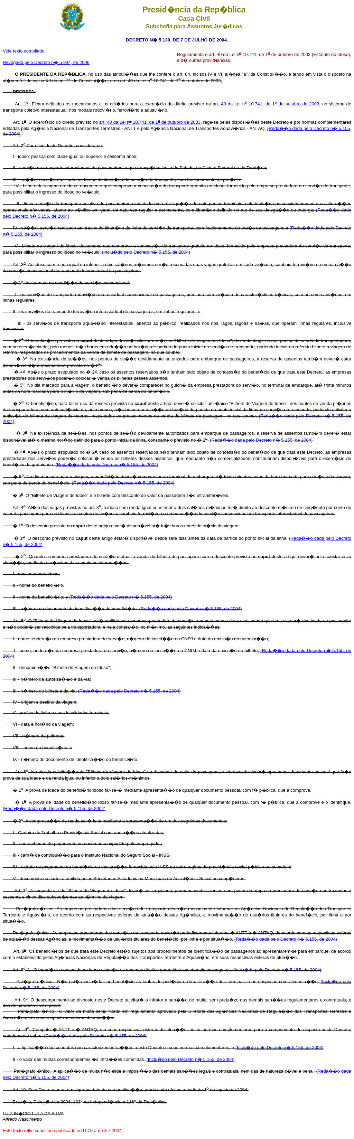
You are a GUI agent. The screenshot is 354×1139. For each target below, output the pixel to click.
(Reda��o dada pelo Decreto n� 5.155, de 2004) (261, 440)
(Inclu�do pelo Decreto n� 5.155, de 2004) (146, 252)
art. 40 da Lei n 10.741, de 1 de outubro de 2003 (266, 103)
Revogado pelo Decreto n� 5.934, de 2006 (46, 62)
